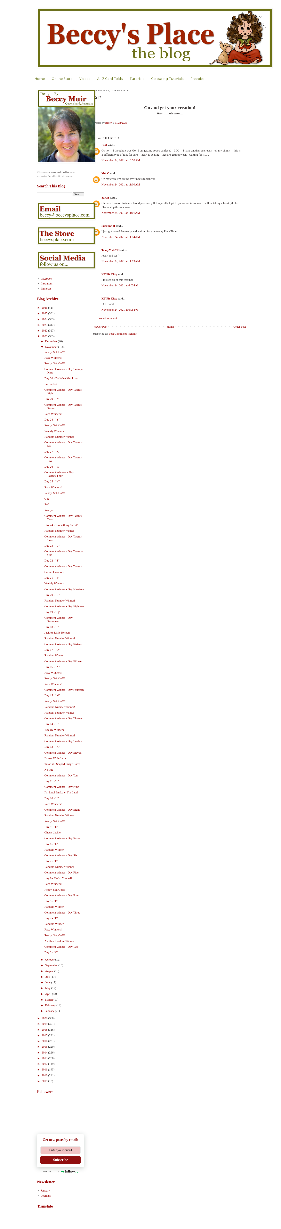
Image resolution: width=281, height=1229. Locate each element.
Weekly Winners (54, 431)
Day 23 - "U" (52, 545)
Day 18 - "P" (52, 626)
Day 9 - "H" (51, 826)
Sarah (105, 197)
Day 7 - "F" (51, 861)
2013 (45, 1058)
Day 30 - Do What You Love (61, 378)
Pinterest (46, 288)
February (50, 1005)
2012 (45, 1063)
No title (48, 769)
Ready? (48, 510)
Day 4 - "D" (51, 918)
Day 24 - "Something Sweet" (61, 525)
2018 (45, 1029)
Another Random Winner (59, 941)
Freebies (197, 79)
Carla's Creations (54, 572)
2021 (45, 336)
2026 (45, 307)
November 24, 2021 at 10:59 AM (120, 160)
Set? (47, 504)
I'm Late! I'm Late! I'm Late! (61, 792)
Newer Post (100, 326)
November (51, 346)
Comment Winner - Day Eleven (63, 752)
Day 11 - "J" (51, 781)
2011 (45, 1069)
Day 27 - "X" (52, 451)
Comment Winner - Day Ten (61, 775)
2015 (45, 1046)
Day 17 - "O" (52, 649)
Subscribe (60, 1160)
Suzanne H (108, 225)
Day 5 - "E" (51, 901)
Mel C (105, 173)
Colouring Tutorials (167, 79)
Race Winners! (53, 357)
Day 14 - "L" (52, 723)
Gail (104, 145)
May (48, 988)
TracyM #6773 (110, 250)
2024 (45, 319)
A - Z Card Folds (110, 79)
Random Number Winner (59, 436)
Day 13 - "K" (52, 746)
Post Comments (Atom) (123, 333)
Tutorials (137, 79)
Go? (46, 498)
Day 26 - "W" (52, 466)
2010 (45, 1075)
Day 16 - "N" (52, 666)
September (51, 965)
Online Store (62, 79)
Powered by (60, 1171)
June (48, 982)
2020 (45, 1018)
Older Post (239, 326)
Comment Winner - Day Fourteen (64, 689)
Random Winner (54, 655)
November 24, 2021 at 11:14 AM (120, 237)
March (49, 999)
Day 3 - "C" (51, 952)
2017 (45, 1035)
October (50, 959)
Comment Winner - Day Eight (62, 809)
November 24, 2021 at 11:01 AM (120, 212)
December (51, 341)
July (48, 976)
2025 (45, 313)
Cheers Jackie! (53, 832)
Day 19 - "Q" (52, 612)
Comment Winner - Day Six (60, 855)
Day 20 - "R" (52, 594)
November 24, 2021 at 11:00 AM (120, 184)
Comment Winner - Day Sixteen (63, 644)
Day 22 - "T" (52, 560)
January (50, 1010)
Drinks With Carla (55, 758)
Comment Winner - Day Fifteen (63, 661)
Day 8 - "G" (51, 844)
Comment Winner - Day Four (61, 895)
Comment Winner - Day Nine (61, 786)
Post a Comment (107, 318)
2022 (45, 330)
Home (40, 79)
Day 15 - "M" (52, 695)
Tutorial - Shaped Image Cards (62, 764)
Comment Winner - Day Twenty (63, 566)
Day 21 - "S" (52, 577)
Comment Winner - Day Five (61, 872)
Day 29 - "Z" (52, 398)
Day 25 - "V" (52, 481)
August (49, 971)
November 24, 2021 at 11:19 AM (120, 261)
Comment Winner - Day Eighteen (64, 606)
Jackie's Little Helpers (57, 632)
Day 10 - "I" (51, 798)
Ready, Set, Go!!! (54, 352)
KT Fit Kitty (109, 274)
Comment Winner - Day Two (61, 946)
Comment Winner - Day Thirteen (63, 718)
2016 (45, 1041)
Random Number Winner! (59, 600)
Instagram (46, 283)
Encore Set (50, 384)
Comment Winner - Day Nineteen (64, 589)
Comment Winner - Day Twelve (63, 741)
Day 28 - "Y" (52, 419)
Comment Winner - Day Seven (62, 838)
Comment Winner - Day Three (62, 912)
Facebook (46, 278)
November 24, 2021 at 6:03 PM (119, 285)
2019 (45, 1023)
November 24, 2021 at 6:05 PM (119, 309)
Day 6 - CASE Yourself (58, 878)
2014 (45, 1052)
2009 (45, 1081)
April (48, 993)
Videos (84, 79)
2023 (45, 324)
